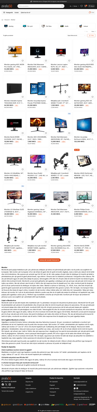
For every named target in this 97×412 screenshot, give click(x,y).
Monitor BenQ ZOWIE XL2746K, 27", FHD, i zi (82, 247)
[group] (12, 26)
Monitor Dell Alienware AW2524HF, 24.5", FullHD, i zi (37, 66)
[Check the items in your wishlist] (81, 6)
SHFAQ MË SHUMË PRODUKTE (49, 260)
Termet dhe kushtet (8, 391)
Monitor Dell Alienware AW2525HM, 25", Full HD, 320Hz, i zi (60, 138)
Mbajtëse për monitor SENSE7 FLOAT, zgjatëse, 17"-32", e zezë (13, 247)
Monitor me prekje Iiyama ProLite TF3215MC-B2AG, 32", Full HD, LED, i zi (37, 102)
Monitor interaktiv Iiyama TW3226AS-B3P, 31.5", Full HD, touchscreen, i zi (14, 102)
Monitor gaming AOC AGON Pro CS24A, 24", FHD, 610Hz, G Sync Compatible (14, 66)
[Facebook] (3, 385)
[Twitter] (6, 385)
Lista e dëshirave (31, 388)
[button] (93, 31)
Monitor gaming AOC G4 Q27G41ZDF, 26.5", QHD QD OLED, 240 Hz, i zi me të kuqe (84, 102)
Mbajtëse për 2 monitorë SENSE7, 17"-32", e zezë (59, 174)
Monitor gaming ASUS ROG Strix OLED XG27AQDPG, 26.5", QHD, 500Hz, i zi (84, 66)
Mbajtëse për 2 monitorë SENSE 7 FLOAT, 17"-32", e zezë (60, 102)
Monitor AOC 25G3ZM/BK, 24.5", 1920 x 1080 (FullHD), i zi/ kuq (37, 138)
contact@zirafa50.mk (80, 381)
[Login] (91, 6)
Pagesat (52, 385)
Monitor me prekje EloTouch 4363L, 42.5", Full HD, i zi (84, 138)
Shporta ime (29, 381)
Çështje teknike (54, 388)
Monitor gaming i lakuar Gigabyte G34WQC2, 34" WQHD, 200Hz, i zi (37, 211)
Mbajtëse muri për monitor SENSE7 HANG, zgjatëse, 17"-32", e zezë (37, 247)
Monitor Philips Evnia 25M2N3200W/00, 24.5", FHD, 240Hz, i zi (83, 211)
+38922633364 (80, 385)
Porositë (28, 385)
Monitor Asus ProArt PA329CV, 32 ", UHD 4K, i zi (38, 174)
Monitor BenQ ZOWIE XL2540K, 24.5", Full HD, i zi (13, 138)
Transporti (53, 392)
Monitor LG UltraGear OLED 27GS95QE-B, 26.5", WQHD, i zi (14, 211)
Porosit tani (25, 343)
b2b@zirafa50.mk (79, 394)
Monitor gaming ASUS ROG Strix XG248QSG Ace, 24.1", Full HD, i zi (61, 247)
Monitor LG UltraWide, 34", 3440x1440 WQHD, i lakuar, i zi (14, 174)
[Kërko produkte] (39, 6)
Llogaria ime (29, 392)
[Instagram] (9, 385)
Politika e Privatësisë (8, 387)
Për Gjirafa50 (54, 381)
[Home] (2, 19)
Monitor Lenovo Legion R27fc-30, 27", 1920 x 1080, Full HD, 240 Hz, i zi (60, 66)
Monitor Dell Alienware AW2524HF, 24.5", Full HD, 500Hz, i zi (60, 211)
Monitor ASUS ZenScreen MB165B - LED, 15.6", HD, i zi (83, 174)
